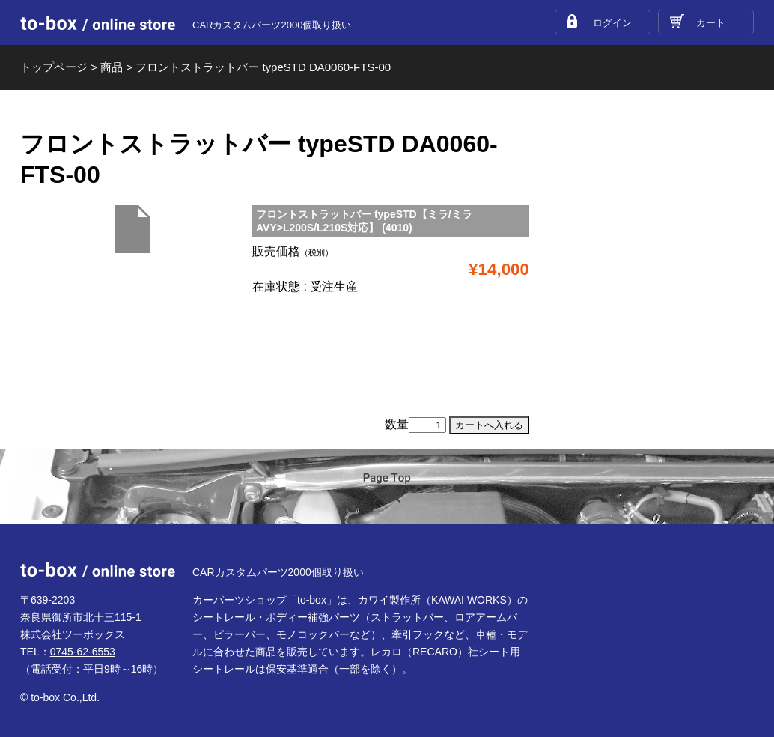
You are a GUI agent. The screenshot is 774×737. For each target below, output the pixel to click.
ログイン (612, 22)
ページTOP (387, 488)
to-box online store (97, 23)
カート (710, 22)
